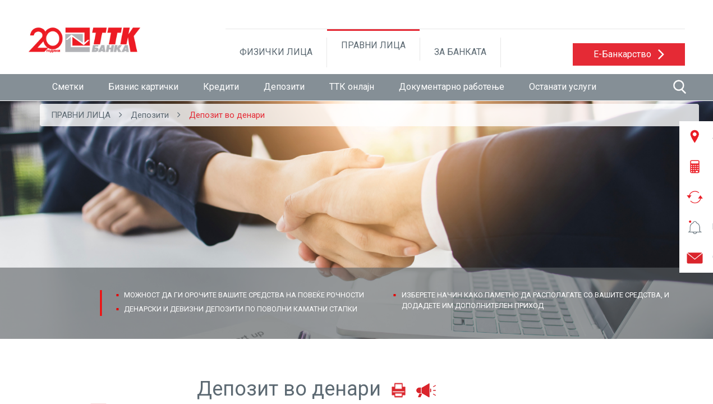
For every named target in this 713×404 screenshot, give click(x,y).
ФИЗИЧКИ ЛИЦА (276, 52)
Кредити (221, 86)
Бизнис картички (143, 86)
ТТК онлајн (351, 86)
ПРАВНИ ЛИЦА (373, 45)
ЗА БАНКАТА (460, 52)
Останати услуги (562, 86)
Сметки (68, 86)
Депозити (284, 86)
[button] (629, 54)
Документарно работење (451, 86)
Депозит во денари (227, 115)
